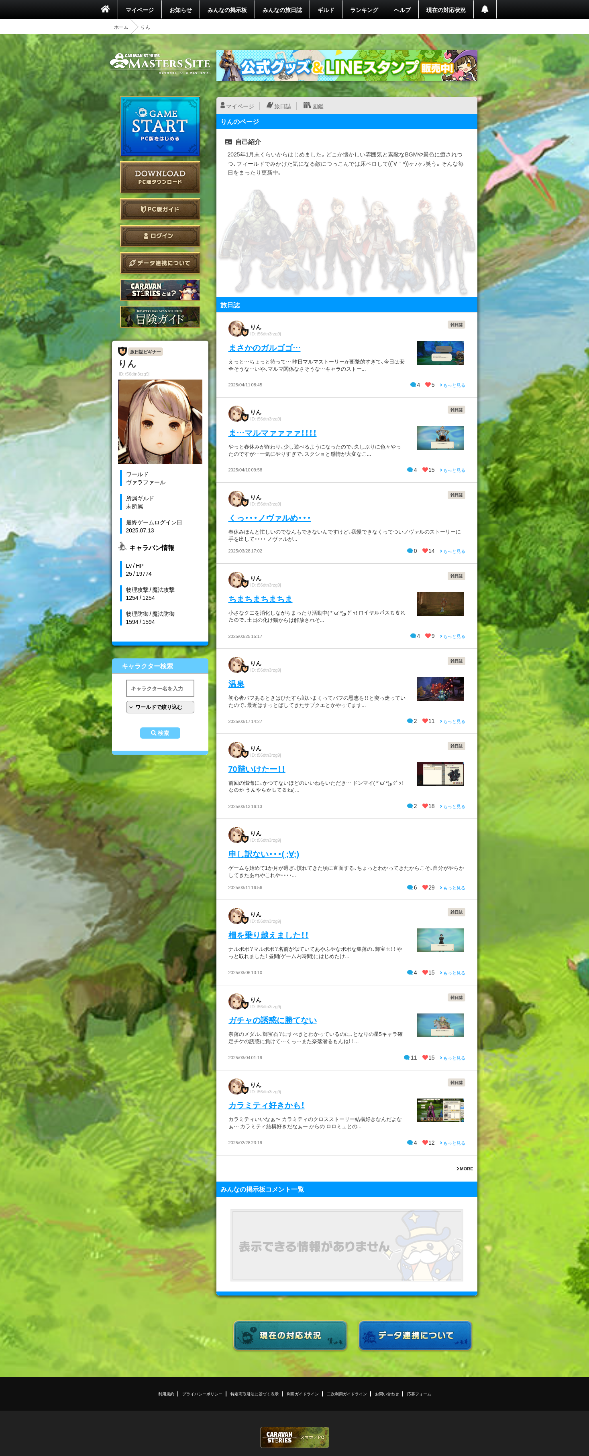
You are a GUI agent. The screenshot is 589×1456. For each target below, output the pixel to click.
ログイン (160, 236)
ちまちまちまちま (260, 598)
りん (255, 327)
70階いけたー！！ (256, 768)
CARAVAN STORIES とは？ (160, 290)
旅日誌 (282, 106)
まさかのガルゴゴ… (264, 347)
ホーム (121, 26)
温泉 (236, 683)
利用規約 (166, 1394)
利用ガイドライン (303, 1394)
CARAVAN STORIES (294, 1437)
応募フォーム (419, 1394)
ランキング (364, 10)
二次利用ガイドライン (347, 1394)
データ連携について (160, 263)
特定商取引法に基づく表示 (254, 1394)
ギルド (326, 10)
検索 (163, 733)
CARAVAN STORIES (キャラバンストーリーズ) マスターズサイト (160, 64)
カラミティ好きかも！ (266, 1105)
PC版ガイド (160, 209)
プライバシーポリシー (202, 1394)
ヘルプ (402, 10)
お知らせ (180, 10)
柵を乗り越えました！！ (268, 934)
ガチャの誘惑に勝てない (272, 1019)
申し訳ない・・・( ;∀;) (264, 853)
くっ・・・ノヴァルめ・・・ (269, 517)
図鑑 (318, 106)
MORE (465, 1168)
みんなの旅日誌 (282, 10)
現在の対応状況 (446, 10)
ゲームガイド (160, 317)
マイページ (140, 10)
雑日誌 (456, 324)
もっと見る (452, 385)
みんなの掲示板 (227, 10)
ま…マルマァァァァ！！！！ (272, 432)
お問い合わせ (387, 1394)
